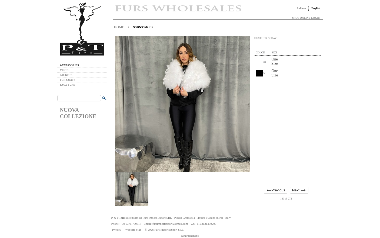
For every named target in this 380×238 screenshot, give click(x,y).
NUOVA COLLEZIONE (78, 113)
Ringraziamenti (190, 235)
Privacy (116, 229)
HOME (119, 27)
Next (295, 190)
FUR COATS (67, 79)
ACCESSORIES (69, 65)
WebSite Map (133, 229)
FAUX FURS (67, 84)
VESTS (64, 70)
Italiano (301, 8)
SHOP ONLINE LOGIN (306, 17)
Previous (278, 190)
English (315, 8)
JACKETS (66, 74)
